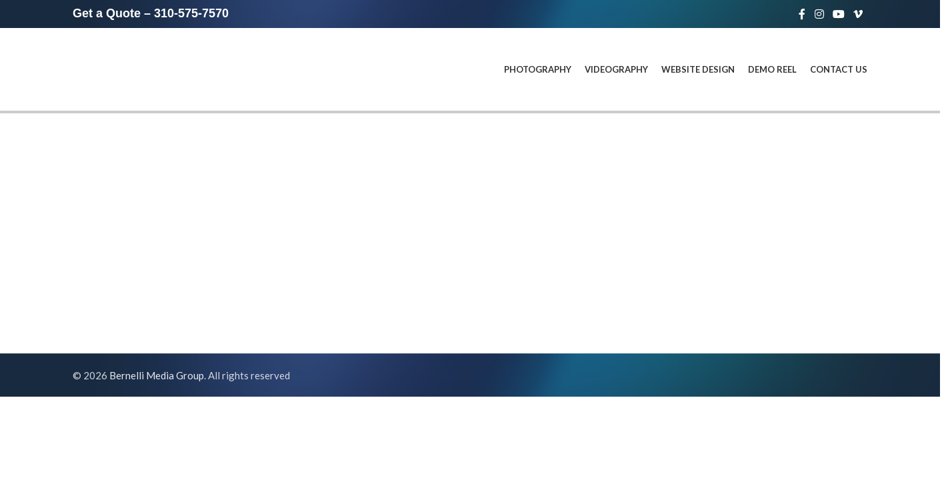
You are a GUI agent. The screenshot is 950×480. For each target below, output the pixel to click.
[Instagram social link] (819, 14)
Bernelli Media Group (156, 375)
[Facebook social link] (802, 14)
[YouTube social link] (838, 14)
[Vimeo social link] (858, 14)
